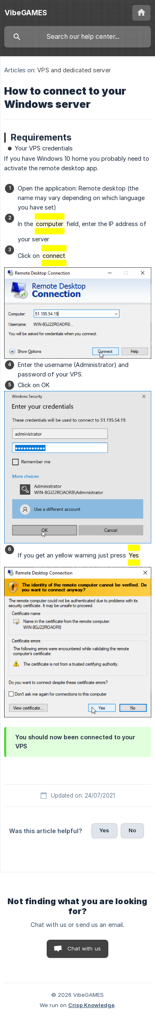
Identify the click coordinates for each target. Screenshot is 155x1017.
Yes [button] (104, 830)
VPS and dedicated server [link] (73, 70)
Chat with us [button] (84, 948)
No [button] (132, 830)
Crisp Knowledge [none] (91, 1005)
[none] (26, 13)
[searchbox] (77, 37)
